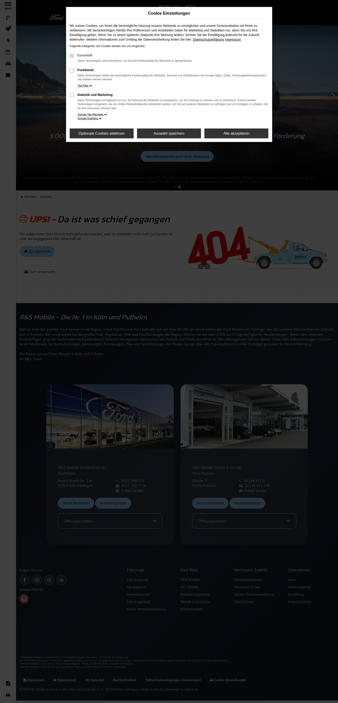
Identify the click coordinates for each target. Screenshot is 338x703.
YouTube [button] (85, 85)
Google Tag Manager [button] (92, 114)
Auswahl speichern (169, 133)
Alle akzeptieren (236, 133)
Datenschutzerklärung (208, 39)
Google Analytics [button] (90, 118)
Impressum (233, 39)
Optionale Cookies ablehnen (102, 133)
